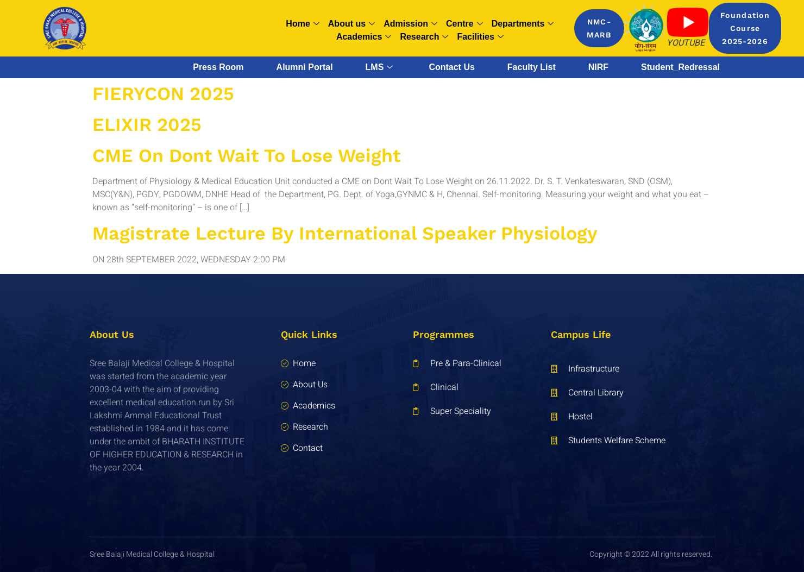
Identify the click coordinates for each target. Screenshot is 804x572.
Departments (523, 23)
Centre (464, 23)
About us (351, 23)
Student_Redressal (680, 67)
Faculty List (531, 67)
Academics (364, 36)
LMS (379, 67)
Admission (410, 23)
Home (302, 23)
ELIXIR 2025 (147, 124)
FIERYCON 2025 (163, 93)
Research (424, 36)
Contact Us (451, 67)
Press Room (218, 67)
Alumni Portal (305, 67)
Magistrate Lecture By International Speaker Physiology (345, 233)
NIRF (598, 67)
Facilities (480, 36)
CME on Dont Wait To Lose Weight (246, 155)
